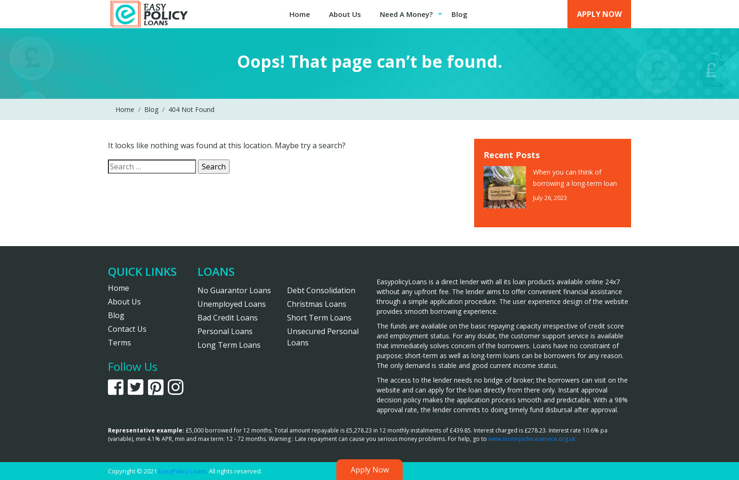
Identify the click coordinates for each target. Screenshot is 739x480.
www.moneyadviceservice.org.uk (531, 439)
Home (299, 14)
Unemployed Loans (231, 304)
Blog (460, 14)
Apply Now (599, 14)
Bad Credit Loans (227, 317)
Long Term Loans (229, 345)
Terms (119, 342)
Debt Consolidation (321, 290)
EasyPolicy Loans (182, 471)
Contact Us (127, 329)
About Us (345, 14)
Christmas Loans (316, 304)
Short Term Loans (319, 317)
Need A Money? (406, 14)
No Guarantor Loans (234, 290)
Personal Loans (225, 331)
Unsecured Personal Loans (323, 337)
